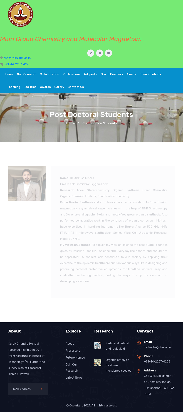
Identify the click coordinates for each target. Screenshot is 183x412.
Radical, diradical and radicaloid (117, 346)
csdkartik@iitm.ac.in (157, 347)
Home (9, 74)
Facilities (30, 87)
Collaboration (49, 74)
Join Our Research (72, 367)
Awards (45, 87)
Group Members (112, 74)
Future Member (76, 357)
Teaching (13, 87)
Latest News (74, 377)
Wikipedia (90, 74)
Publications (71, 74)
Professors (73, 350)
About (70, 343)
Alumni (131, 74)
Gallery (59, 87)
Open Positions (150, 74)
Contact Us (76, 87)
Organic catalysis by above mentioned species (118, 365)
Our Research (26, 74)
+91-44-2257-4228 (157, 361)
